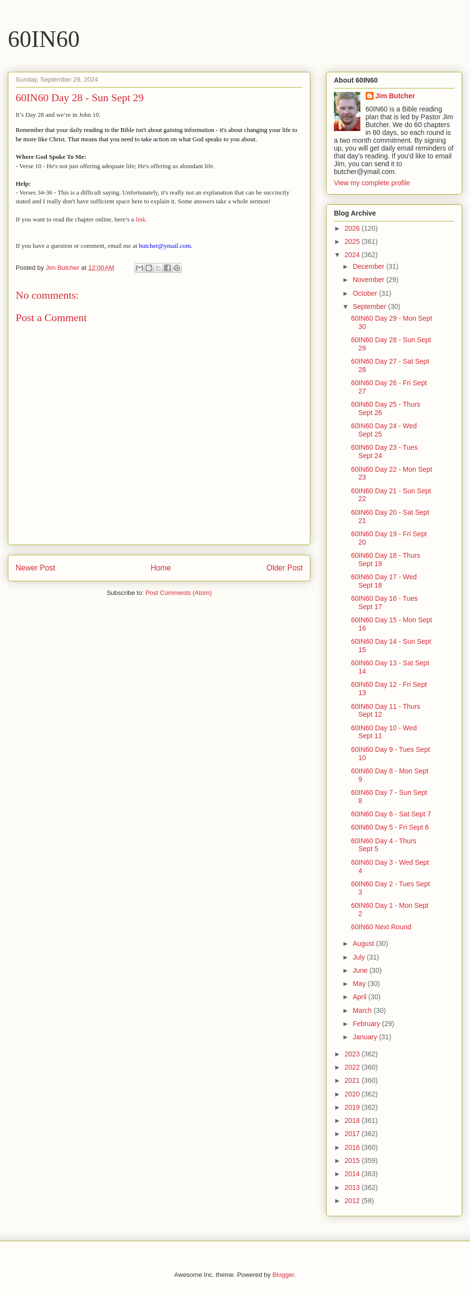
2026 (353, 228)
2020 (353, 1094)
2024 (353, 255)
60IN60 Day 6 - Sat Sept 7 (391, 814)
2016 (353, 1147)
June (360, 970)
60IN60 (44, 39)
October (365, 293)
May (359, 983)
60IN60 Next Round (381, 927)
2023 (353, 1054)
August (364, 943)
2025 (353, 241)
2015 (353, 1160)
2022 (353, 1067)
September (370, 306)
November (369, 280)
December (369, 266)
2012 (353, 1201)
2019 (353, 1107)
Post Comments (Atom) (178, 592)
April (360, 997)
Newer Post (35, 568)
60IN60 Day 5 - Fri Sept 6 (390, 827)
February (367, 1024)
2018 (353, 1120)
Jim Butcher (395, 96)
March (363, 1010)
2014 (353, 1174)
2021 (353, 1080)
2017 (353, 1134)
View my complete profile (372, 183)
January (365, 1037)
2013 (353, 1187)
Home (161, 568)
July (359, 957)
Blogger (283, 1274)
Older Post (284, 568)
